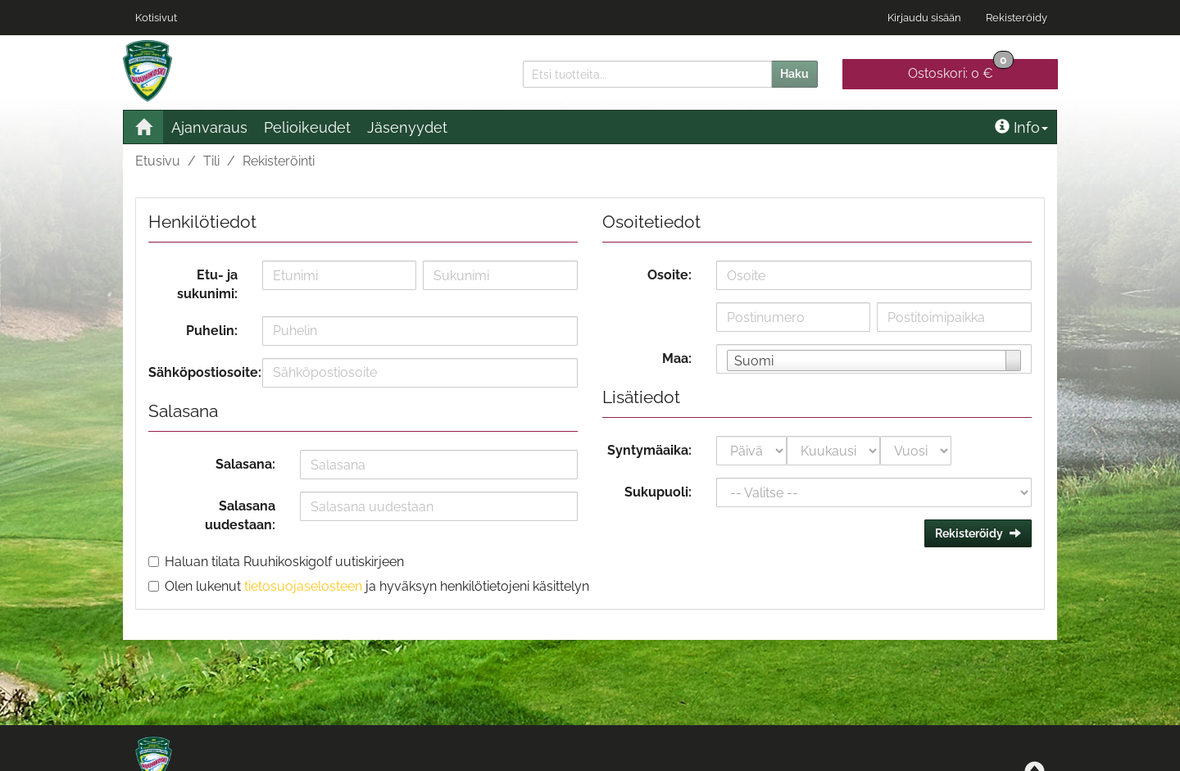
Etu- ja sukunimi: (207, 284)
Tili (211, 161)
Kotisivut (156, 17)
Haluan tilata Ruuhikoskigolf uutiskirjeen (284, 561)
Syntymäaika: (649, 450)
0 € (961, 70)
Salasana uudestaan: (240, 515)
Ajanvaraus (209, 127)
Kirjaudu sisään (924, 17)
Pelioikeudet (307, 127)
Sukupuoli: (658, 492)
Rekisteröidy (1016, 17)
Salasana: (245, 464)
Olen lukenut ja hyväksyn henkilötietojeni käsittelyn (377, 586)
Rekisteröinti (279, 161)
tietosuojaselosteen (303, 586)
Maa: (677, 358)
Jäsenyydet (407, 127)
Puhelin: (212, 330)
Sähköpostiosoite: (199, 372)
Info (1021, 127)
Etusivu (157, 161)
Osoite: (669, 275)
